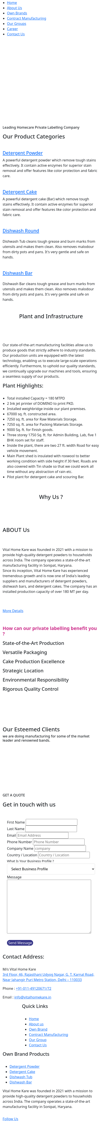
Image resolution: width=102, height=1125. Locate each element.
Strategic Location (23, 670)
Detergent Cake (20, 192)
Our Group (38, 1039)
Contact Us (16, 34)
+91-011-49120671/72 (33, 988)
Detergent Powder (23, 153)
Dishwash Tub (21, 1077)
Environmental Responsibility (36, 680)
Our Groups (16, 23)
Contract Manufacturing (26, 18)
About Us (14, 7)
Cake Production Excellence (34, 661)
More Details (13, 610)
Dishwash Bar (17, 273)
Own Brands (17, 13)
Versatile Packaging (25, 652)
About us (36, 1024)
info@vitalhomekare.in (32, 997)
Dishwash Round (21, 231)
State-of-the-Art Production (33, 643)
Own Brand (38, 1029)
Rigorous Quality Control (30, 689)
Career (12, 28)
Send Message (20, 942)
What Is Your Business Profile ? (30, 861)
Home (12, 2)
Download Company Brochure (51, 713)
